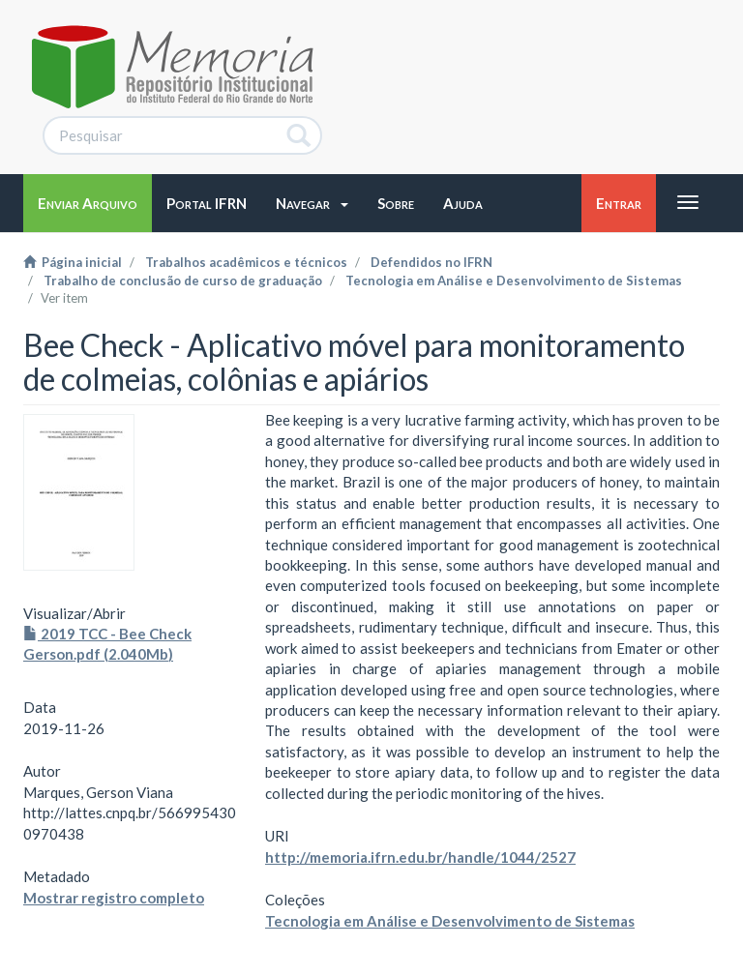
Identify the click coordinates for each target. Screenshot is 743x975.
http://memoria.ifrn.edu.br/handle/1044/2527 (420, 857)
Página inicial (72, 262)
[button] (312, 203)
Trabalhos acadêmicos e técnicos (246, 262)
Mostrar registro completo (113, 897)
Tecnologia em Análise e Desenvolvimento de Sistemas (513, 280)
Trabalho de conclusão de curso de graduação (183, 280)
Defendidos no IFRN (431, 262)
